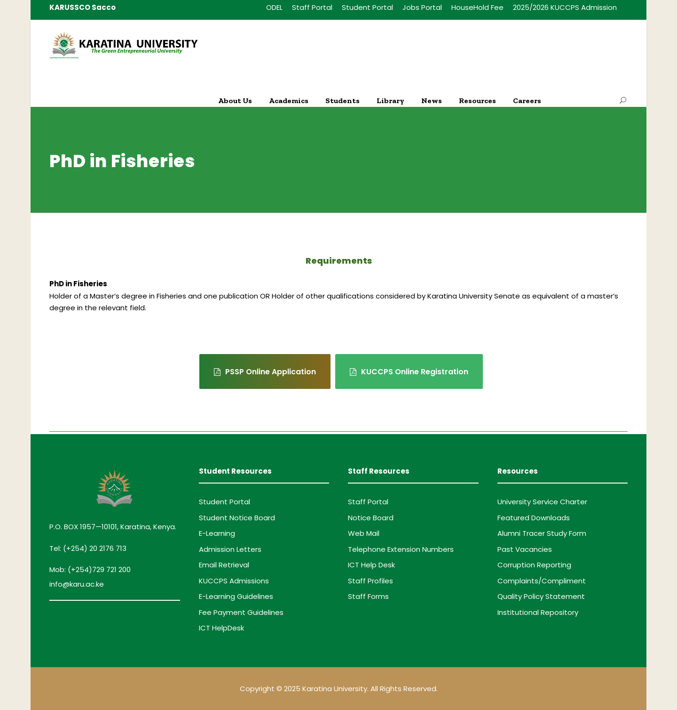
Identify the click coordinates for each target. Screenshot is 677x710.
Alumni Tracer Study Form (541, 533)
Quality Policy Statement (541, 596)
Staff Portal (312, 7)
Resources (477, 100)
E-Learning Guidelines (236, 596)
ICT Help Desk (371, 565)
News (431, 100)
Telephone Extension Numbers (401, 549)
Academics (288, 100)
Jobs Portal (422, 7)
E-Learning (217, 533)
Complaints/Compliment (541, 581)
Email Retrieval (224, 565)
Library (390, 100)
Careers (527, 100)
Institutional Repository (537, 612)
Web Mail (363, 533)
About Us (235, 100)
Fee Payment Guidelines (241, 612)
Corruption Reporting (534, 565)
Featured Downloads (533, 518)
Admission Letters (230, 549)
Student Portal (367, 7)
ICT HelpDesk (221, 628)
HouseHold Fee (477, 7)
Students (342, 100)
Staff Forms (368, 596)
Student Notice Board (237, 518)
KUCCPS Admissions (234, 581)
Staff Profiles (370, 581)
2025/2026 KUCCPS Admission (565, 7)
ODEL (274, 7)
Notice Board (371, 518)
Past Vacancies (524, 549)
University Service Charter (542, 502)
